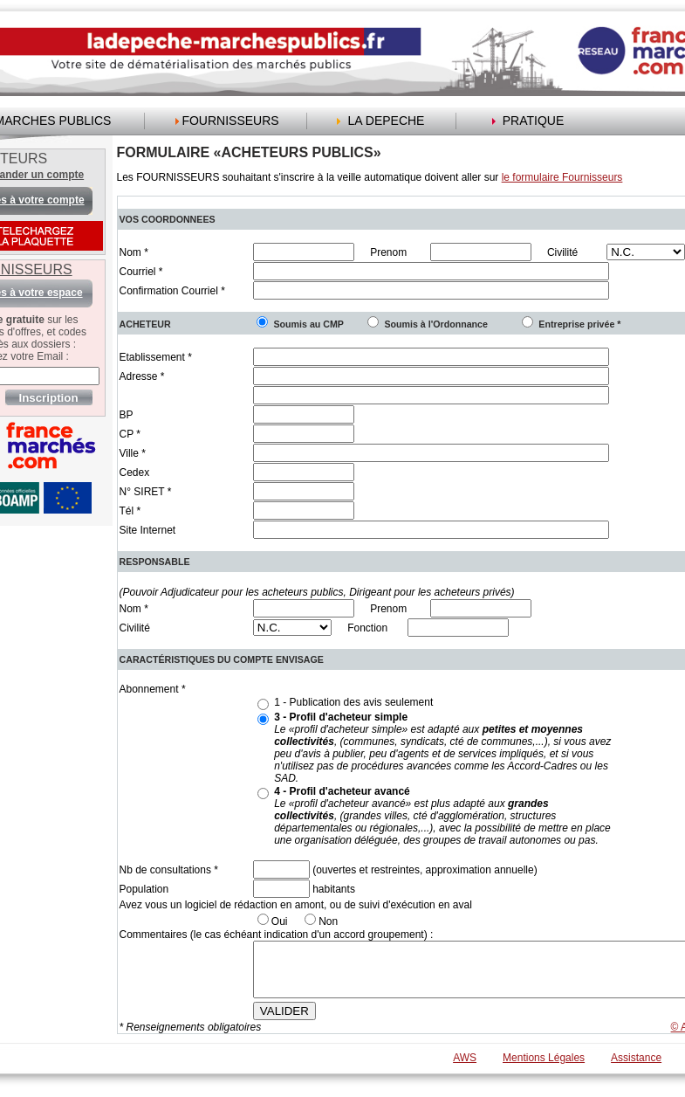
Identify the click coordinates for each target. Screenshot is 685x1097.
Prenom (388, 252)
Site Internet (148, 530)
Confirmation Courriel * (172, 291)
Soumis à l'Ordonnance (436, 324)
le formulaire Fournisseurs (562, 177)
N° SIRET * (146, 492)
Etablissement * (156, 357)
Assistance (636, 1068)
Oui (279, 921)
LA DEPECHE (386, 121)
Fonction (367, 628)
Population (144, 889)
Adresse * (142, 376)
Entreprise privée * (579, 324)
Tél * (130, 511)
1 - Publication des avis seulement (353, 702)
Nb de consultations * (169, 870)
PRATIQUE (534, 121)
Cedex (135, 472)
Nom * (134, 252)
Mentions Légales (544, 1068)
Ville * (133, 453)
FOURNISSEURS (230, 121)
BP (127, 415)
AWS (464, 1068)
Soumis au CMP (308, 324)
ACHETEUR (145, 324)
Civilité (562, 252)
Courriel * (141, 272)
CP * (130, 434)
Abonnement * (153, 689)
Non (328, 921)
